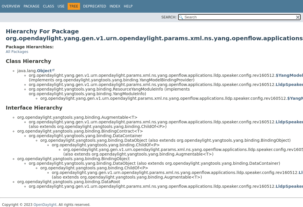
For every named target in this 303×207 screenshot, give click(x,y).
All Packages (17, 51)
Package (31, 6)
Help (128, 6)
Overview (11, 6)
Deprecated (94, 6)
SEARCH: (169, 17)
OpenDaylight (44, 205)
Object (44, 70)
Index (115, 6)
